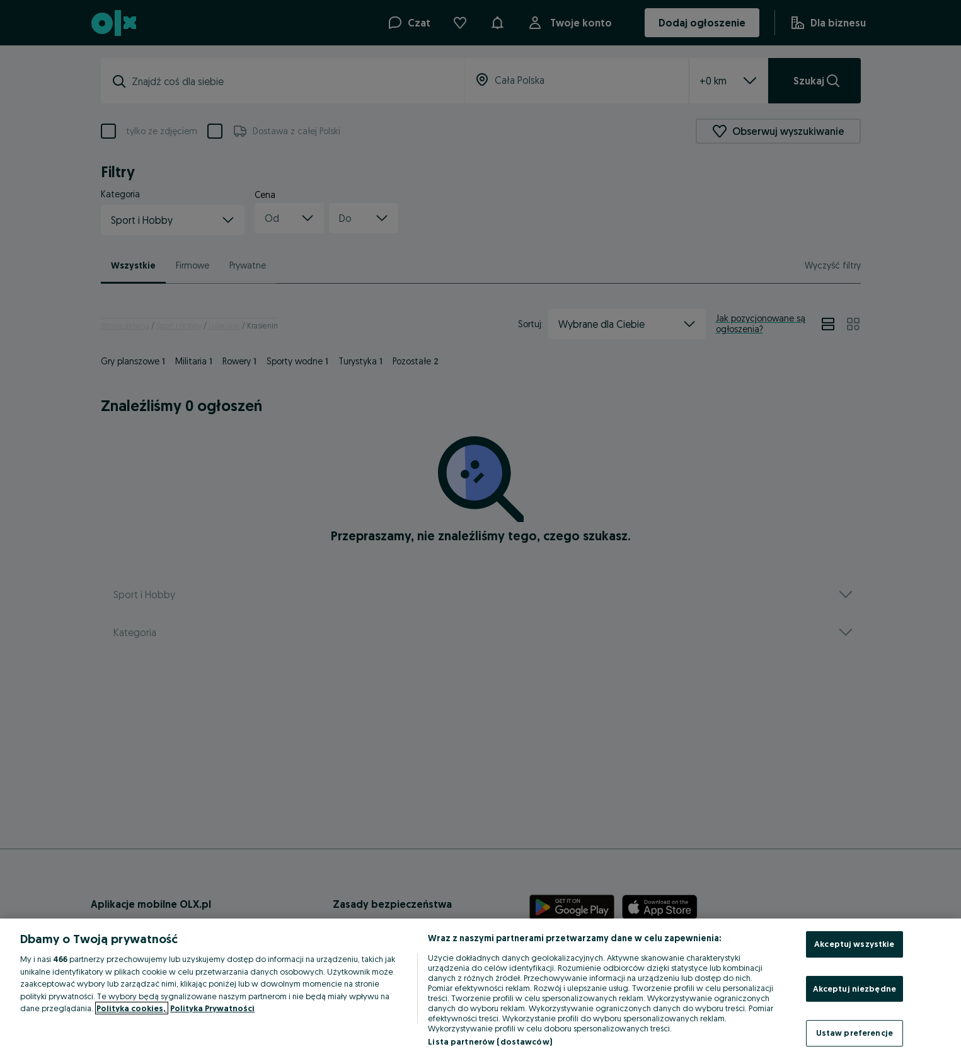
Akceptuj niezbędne (854, 988)
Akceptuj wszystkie (854, 944)
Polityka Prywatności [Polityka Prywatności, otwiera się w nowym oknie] (212, 1008)
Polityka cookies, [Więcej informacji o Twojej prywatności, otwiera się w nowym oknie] (131, 1008)
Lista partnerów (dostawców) (490, 1041)
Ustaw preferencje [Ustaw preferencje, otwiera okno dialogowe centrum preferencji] (854, 1033)
